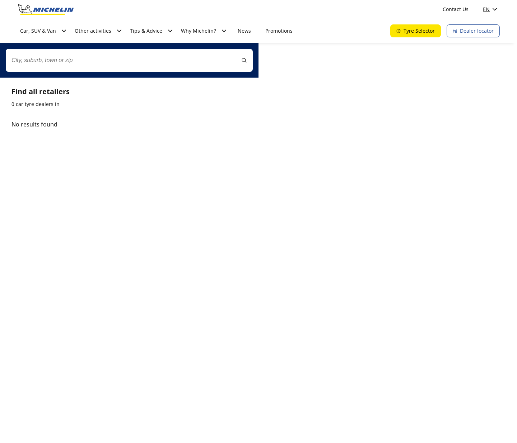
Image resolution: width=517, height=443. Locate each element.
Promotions (279, 30)
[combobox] (129, 60)
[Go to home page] (46, 9)
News (244, 30)
